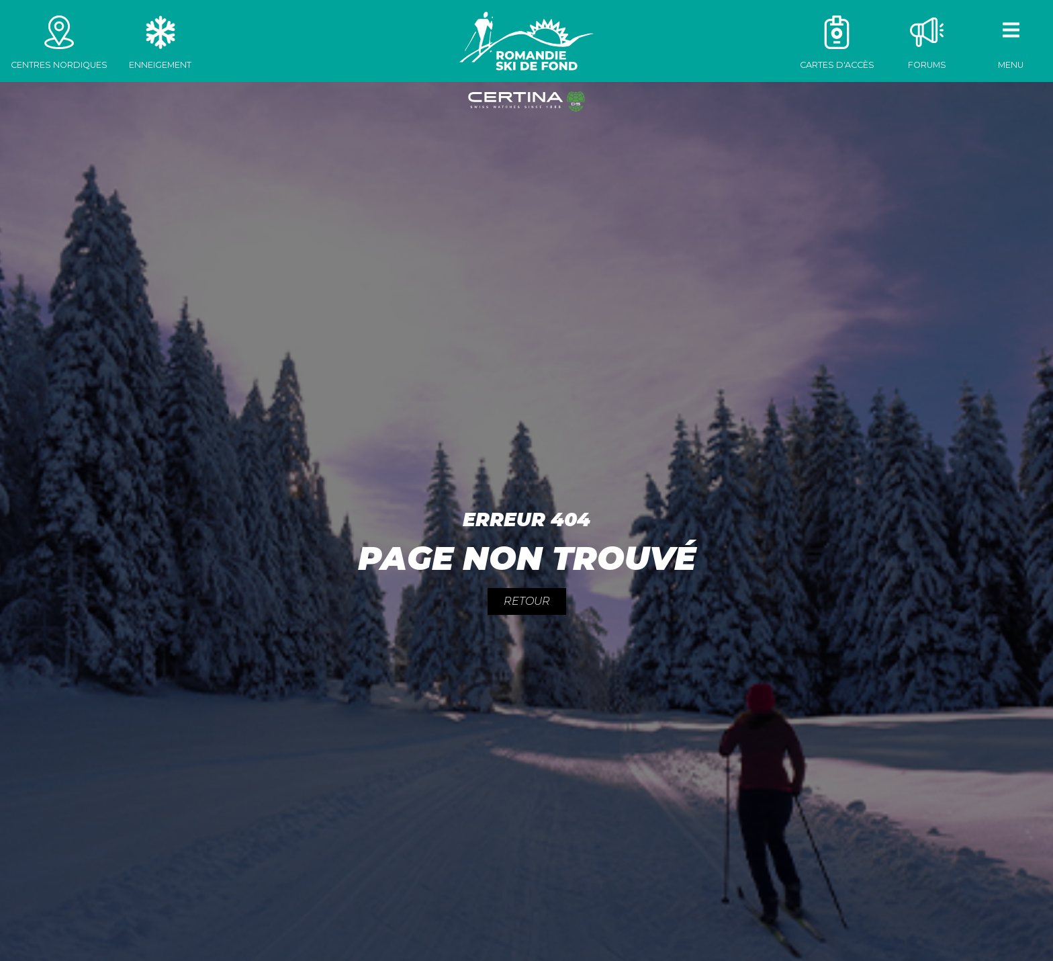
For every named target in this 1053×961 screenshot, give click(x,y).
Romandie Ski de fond (526, 41)
